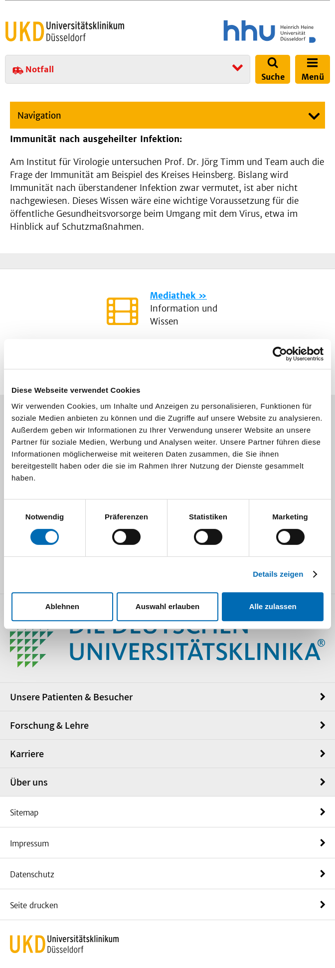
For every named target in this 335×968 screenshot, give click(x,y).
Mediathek (172, 295)
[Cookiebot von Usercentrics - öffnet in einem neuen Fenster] (280, 353)
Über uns (29, 782)
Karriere (27, 753)
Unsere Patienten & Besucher (71, 696)
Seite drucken (34, 905)
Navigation (39, 115)
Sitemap (24, 812)
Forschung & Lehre (49, 725)
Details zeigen (278, 574)
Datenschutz (32, 874)
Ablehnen (62, 606)
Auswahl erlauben (167, 606)
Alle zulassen (273, 606)
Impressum (29, 843)
